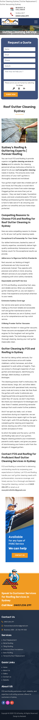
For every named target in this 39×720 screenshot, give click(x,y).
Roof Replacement (10, 640)
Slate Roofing (8, 653)
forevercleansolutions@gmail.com (16, 626)
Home (5, 667)
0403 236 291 (22, 605)
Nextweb (23, 716)
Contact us (20, 555)
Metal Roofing (8, 643)
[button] (4, 131)
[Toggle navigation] (35, 22)
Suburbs (6, 680)
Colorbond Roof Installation (13, 650)
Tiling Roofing (8, 646)
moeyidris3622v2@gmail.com (14, 490)
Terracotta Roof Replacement (14, 656)
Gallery (5, 674)
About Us (6, 670)
